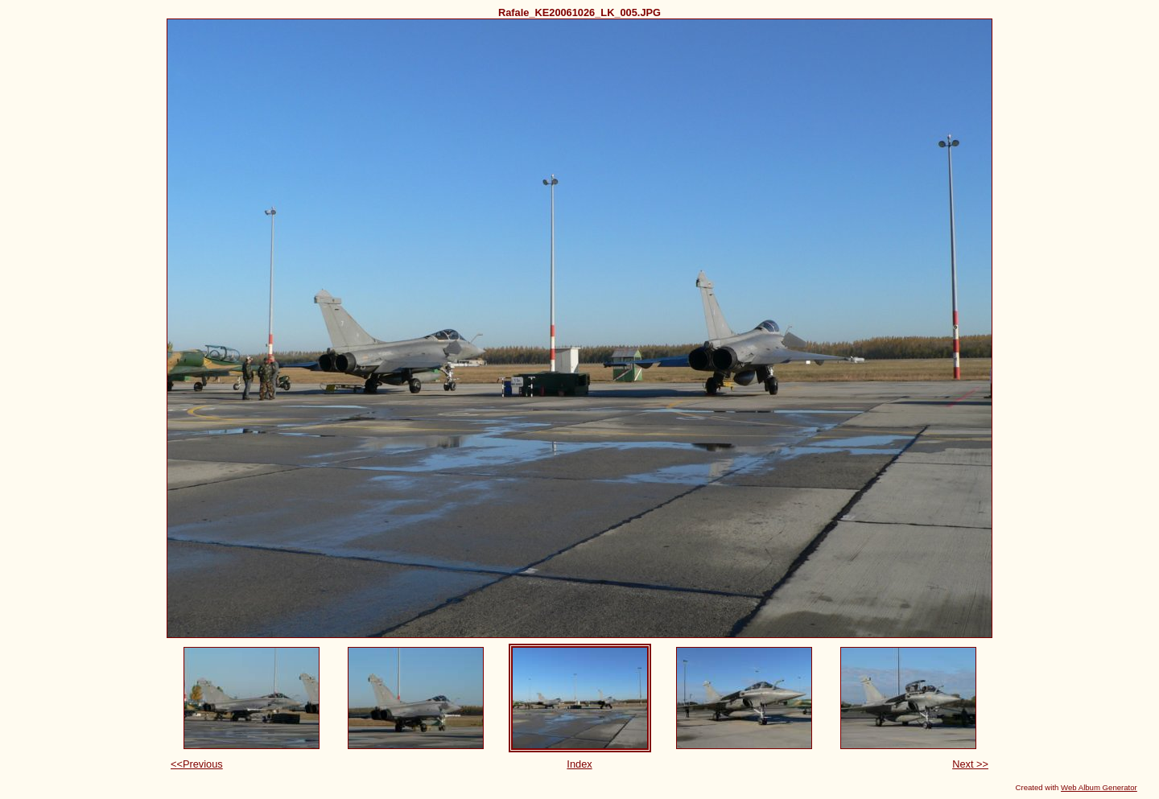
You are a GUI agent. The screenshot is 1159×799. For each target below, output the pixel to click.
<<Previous (197, 764)
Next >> (970, 764)
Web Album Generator (1099, 787)
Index (579, 764)
